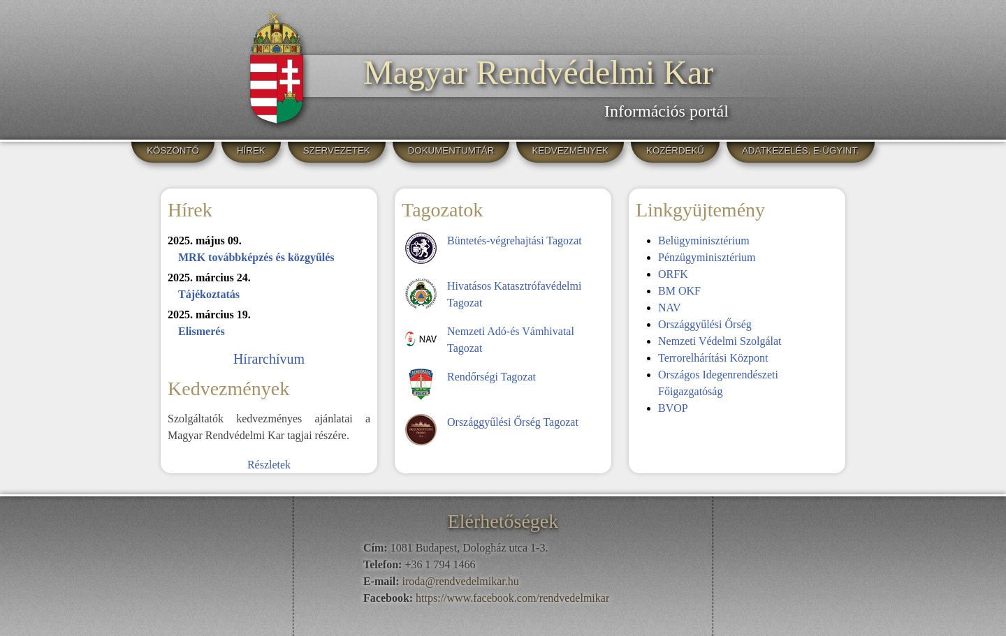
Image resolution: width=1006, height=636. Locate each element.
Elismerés (201, 331)
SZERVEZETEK (336, 150)
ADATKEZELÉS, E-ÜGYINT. (800, 150)
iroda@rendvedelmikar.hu (460, 581)
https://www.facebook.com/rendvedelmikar (512, 598)
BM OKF (679, 291)
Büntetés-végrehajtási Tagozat (514, 240)
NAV (669, 307)
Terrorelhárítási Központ (713, 358)
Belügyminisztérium (704, 240)
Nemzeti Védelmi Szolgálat (720, 341)
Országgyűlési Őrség (705, 324)
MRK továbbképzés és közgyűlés (256, 257)
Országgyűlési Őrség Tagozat (512, 422)
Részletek (269, 465)
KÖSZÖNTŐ (173, 150)
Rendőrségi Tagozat (491, 377)
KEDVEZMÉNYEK (570, 150)
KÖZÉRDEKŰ (675, 150)
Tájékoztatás (209, 294)
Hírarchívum (269, 359)
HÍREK (251, 150)
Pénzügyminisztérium (707, 257)
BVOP (673, 408)
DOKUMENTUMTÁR (451, 150)
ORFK (673, 274)
